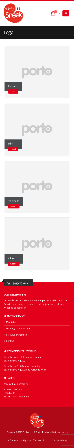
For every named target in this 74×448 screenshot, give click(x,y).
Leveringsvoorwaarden (18, 328)
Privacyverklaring (59, 440)
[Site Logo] (13, 13)
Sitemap (14, 440)
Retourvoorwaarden (16, 334)
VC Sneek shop (18, 283)
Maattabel (11, 322)
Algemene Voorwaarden (34, 440)
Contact (10, 340)
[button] (65, 13)
